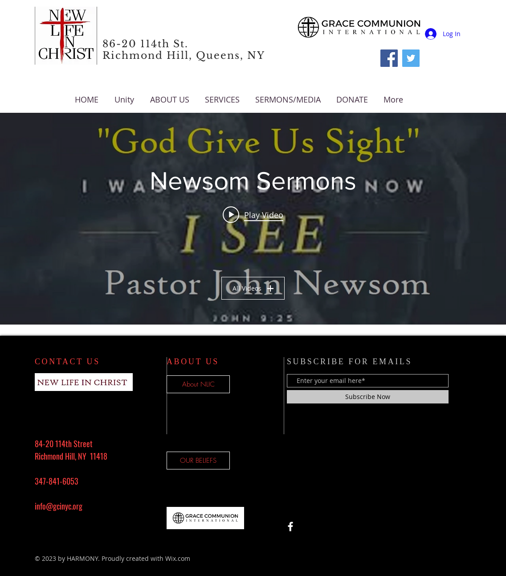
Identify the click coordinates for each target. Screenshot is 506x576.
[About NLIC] (198, 384)
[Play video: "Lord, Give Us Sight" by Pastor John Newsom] (253, 214)
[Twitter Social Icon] (411, 58)
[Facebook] (389, 58)
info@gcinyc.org (58, 506)
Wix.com (177, 558)
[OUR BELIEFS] (198, 460)
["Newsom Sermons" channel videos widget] (253, 219)
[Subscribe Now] (368, 396)
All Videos (253, 288)
